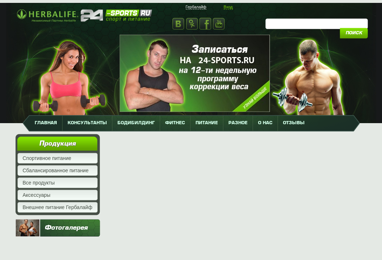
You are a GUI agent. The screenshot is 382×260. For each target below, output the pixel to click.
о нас (265, 123)
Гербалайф (196, 7)
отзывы (294, 123)
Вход (228, 7)
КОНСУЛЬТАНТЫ (87, 123)
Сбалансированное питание (56, 170)
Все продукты (39, 183)
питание (207, 123)
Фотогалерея (66, 228)
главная (46, 123)
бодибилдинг (136, 123)
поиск (353, 33)
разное (238, 123)
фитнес (175, 123)
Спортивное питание (47, 158)
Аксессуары (37, 195)
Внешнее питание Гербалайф (58, 207)
